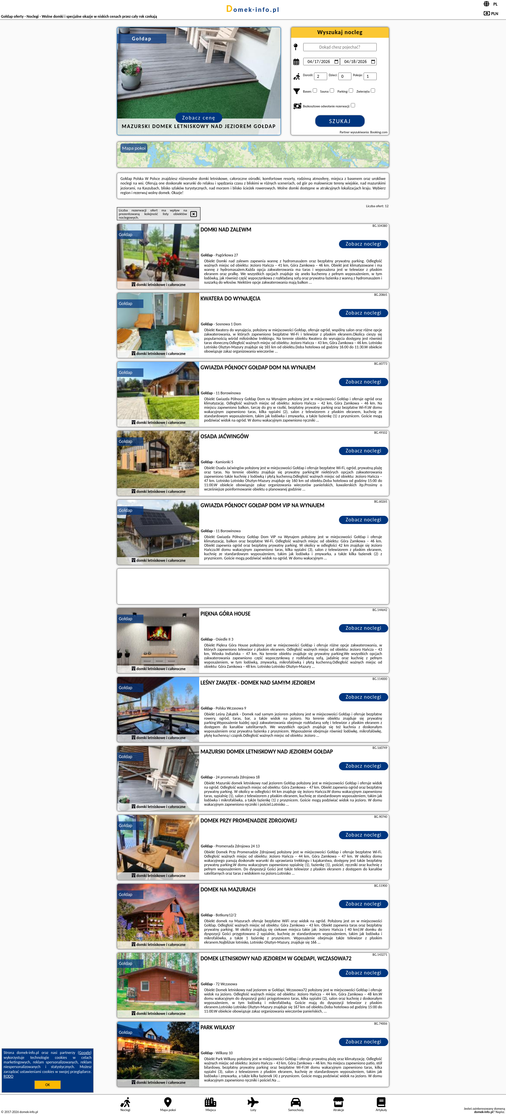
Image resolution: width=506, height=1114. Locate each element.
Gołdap (125, 234)
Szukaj (340, 121)
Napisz (499, 1112)
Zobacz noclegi (364, 244)
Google (85, 1052)
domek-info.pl (253, 9)
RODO (8, 1076)
